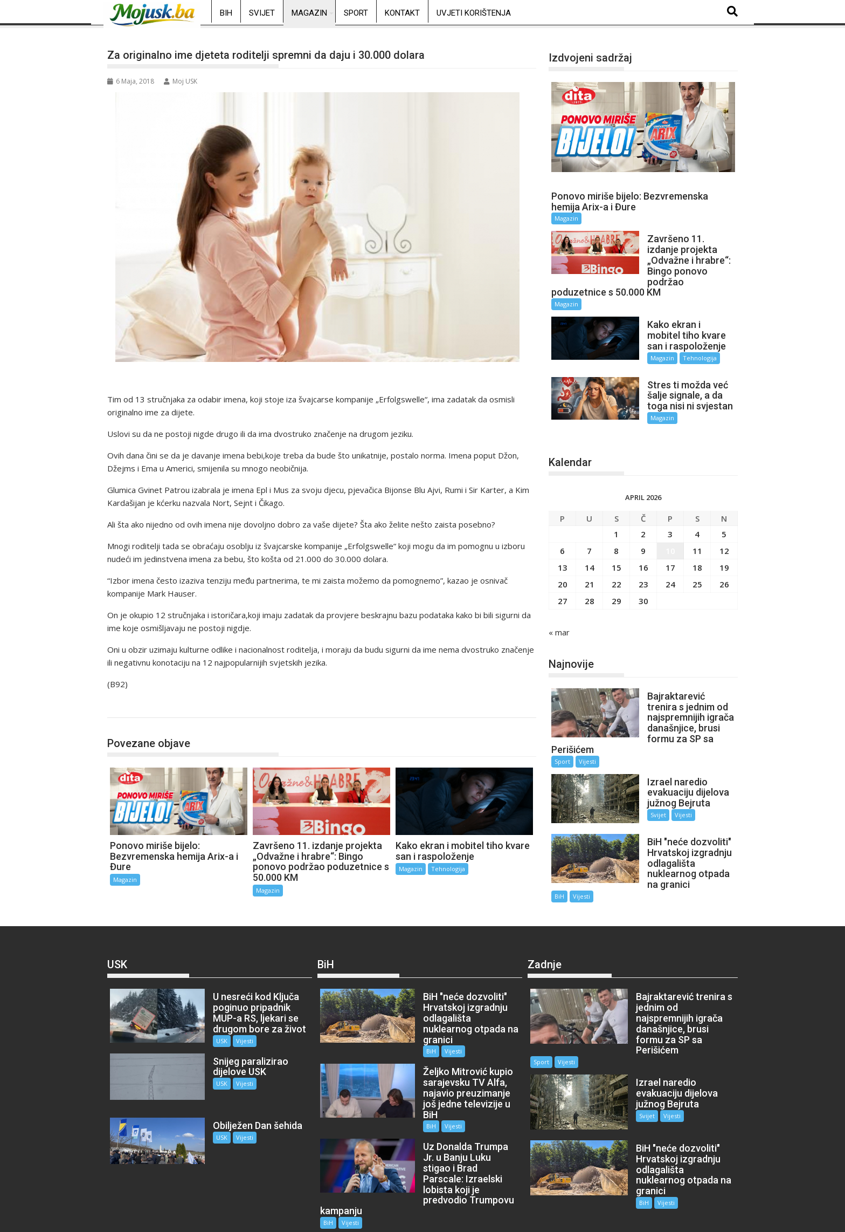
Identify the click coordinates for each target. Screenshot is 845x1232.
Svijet (262, 13)
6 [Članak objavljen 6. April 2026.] (562, 541)
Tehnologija (448, 869)
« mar (559, 622)
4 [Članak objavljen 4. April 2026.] (697, 524)
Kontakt (402, 13)
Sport (356, 13)
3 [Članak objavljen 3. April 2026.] (670, 524)
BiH (226, 13)
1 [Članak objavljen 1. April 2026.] (616, 524)
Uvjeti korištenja (474, 13)
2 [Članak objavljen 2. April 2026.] (643, 524)
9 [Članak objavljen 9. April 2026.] (643, 541)
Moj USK (180, 81)
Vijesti (587, 752)
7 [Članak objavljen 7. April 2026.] (589, 541)
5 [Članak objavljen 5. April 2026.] (724, 524)
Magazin (309, 13)
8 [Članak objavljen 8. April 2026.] (616, 541)
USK (212, 1026)
